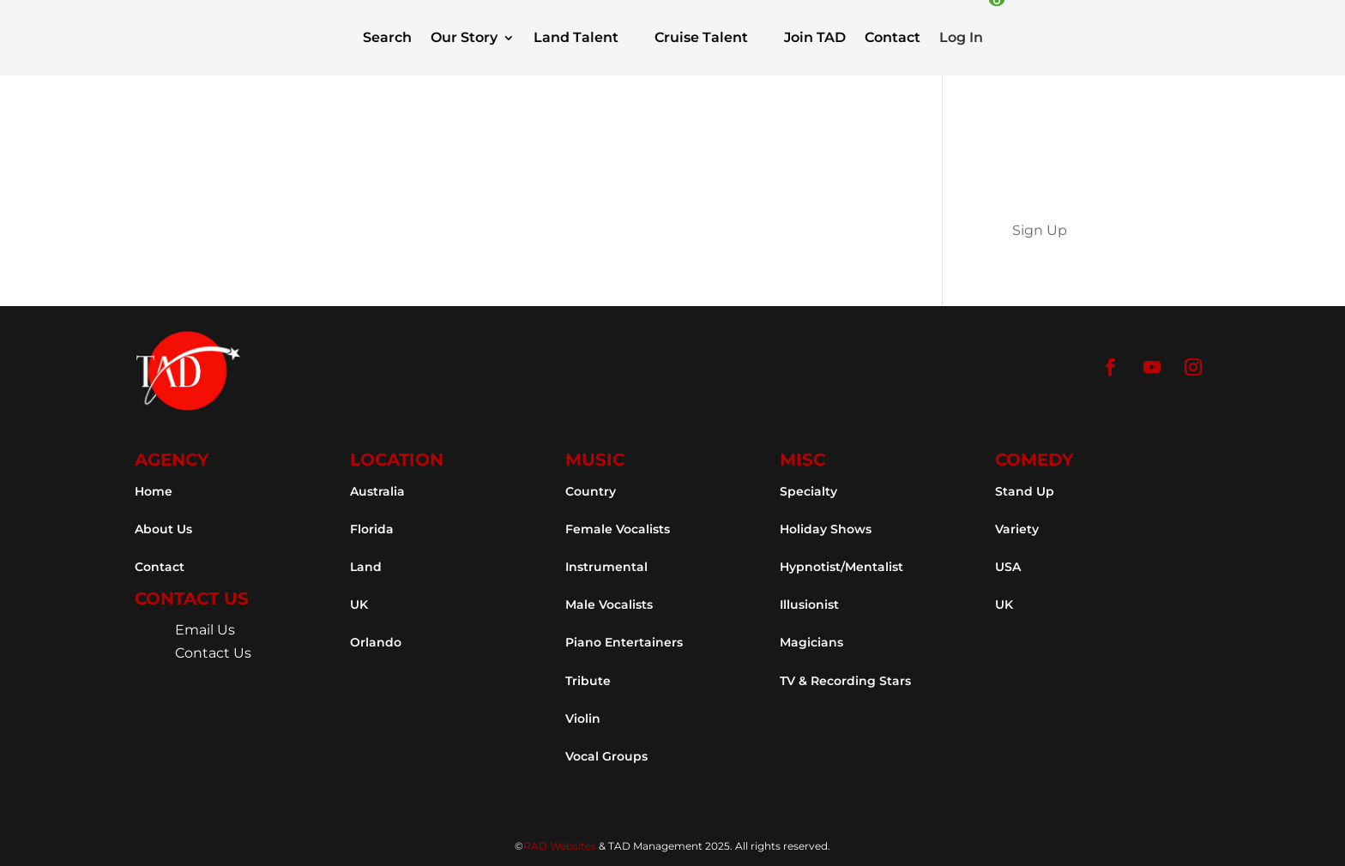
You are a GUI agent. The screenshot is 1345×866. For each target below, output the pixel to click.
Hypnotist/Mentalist (841, 566)
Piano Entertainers (624, 642)
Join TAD (815, 37)
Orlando (375, 642)
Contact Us (213, 653)
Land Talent (576, 37)
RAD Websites (559, 845)
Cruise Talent (701, 37)
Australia (377, 491)
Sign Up (1039, 230)
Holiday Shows (826, 529)
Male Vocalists (609, 604)
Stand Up (1024, 491)
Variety (1017, 529)
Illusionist (809, 604)
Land (366, 566)
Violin (582, 718)
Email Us (205, 630)
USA (1008, 566)
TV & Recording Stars (845, 681)
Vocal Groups (606, 756)
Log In (961, 37)
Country (590, 491)
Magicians (811, 642)
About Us (163, 529)
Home (153, 491)
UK (359, 604)
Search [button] (387, 37)
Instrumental (606, 566)
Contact (892, 37)
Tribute (588, 681)
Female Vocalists (617, 529)
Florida (372, 529)
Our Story (464, 37)
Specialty (808, 491)
